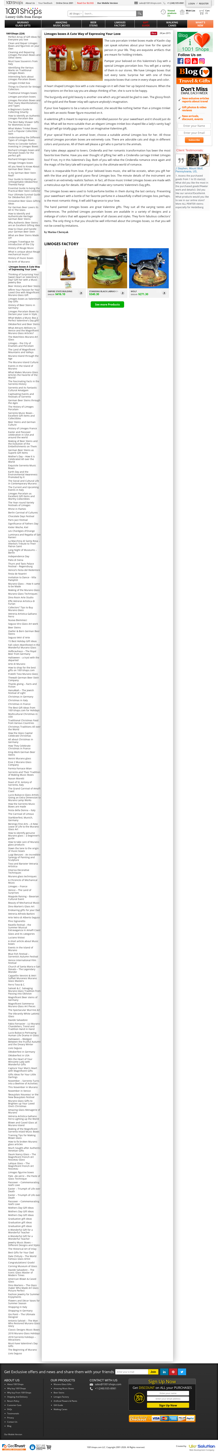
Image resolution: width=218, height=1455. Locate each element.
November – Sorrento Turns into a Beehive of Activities (23, 1082)
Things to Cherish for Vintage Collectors (24, 88)
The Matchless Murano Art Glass (23, 338)
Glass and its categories (21, 933)
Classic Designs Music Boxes (24, 1329)
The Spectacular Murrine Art (24, 1010)
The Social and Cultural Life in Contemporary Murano (23, 482)
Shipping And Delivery (17, 1396)
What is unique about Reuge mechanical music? (24, 253)
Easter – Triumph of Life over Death (24, 1190)
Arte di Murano (16, 663)
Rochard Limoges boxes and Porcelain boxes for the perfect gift (24, 152)
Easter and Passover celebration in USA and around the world (21, 434)
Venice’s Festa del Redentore (24, 570)
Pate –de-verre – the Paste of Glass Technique (24, 1177)
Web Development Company (201, 1450)
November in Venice (19, 1090)
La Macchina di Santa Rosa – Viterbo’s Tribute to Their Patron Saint (24, 543)
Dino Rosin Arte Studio (20, 597)
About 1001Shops (15, 1384)
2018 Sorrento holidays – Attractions (22, 1338)
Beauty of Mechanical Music (24, 902)
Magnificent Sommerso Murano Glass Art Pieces (21, 1005)
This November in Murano (23, 1087)
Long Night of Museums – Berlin (22, 551)
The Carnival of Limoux (21, 813)
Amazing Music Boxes (61, 24)
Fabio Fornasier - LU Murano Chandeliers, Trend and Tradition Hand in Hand (24, 1026)
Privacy (10, 1417)
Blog (9, 1426)
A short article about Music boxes (23, 942)
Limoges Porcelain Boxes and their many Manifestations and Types (24, 103)
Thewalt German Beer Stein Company (23, 679)
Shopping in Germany (20, 1310)
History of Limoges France (22, 428)
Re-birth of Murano (19, 261)
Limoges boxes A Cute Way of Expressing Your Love (24, 268)
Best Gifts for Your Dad (21, 1252)
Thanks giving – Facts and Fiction (22, 685)
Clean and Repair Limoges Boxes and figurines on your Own (23, 46)
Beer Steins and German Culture (22, 423)
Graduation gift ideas (20, 1218)
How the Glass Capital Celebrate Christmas (20, 734)
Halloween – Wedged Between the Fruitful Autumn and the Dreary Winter (24, 1041)
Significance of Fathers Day (23, 523)
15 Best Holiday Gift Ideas (22, 641)
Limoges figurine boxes (21, 1172)
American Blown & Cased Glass (22, 1280)
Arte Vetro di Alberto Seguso (24, 917)
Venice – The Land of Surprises (19, 891)
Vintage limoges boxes (20, 162)
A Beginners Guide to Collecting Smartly (20, 111)
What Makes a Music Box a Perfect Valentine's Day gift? (23, 319)
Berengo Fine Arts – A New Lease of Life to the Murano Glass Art (23, 826)
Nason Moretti (16, 778)
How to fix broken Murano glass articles (22, 1143)
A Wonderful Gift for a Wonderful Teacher (20, 1231)
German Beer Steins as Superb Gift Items (21, 451)
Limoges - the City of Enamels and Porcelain (21, 344)
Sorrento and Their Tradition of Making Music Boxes (24, 773)
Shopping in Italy (17, 1307)
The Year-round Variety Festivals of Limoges (21, 504)
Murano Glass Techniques (22, 593)
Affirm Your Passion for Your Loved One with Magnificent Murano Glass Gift (24, 292)
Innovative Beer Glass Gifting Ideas (24, 202)
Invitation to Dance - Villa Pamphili (22, 579)
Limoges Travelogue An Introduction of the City (21, 243)
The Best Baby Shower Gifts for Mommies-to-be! (23, 123)
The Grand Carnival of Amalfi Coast (24, 790)
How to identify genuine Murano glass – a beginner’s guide (24, 835)
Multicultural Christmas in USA (23, 715)
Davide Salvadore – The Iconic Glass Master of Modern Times (21, 1272)
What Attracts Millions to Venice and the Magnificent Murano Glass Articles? (23, 330)
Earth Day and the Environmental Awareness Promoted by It (22, 474)
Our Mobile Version (13, 1434)
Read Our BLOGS (85, 3)
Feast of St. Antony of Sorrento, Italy (20, 783)
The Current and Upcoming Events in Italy (23, 488)
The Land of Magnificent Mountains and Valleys (21, 351)
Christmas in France (19, 704)
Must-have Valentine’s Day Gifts (23, 1345)
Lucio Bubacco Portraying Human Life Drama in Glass (23, 1034)
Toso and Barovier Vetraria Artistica (23, 865)
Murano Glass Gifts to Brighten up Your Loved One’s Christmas (21, 1103)
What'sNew (200, 24)
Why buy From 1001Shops (19, 1392)
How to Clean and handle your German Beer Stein (22, 230)
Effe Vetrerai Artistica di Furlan (21, 602)
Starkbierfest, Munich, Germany (20, 819)
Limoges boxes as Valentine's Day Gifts (24, 300)
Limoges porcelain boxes (22, 96)
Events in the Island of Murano (20, 367)
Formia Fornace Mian (20, 768)
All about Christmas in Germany (20, 741)
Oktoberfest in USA (18, 1055)
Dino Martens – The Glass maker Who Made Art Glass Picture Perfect (23, 1288)
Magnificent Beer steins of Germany (22, 999)
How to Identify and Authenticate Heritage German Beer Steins (20, 216)
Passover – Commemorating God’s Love (23, 1184)
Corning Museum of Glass (22, 1266)
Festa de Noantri (17, 573)
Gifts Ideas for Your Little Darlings (22, 1076)
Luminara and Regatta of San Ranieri (24, 536)
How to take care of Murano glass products (23, 843)
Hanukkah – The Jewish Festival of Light (21, 692)
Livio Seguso (15, 1048)
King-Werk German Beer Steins (21, 753)
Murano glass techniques (22, 876)
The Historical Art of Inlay (22, 1248)
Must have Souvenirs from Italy (23, 62)
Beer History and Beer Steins (24, 286)
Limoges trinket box (19, 83)
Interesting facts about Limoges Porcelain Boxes (22, 78)
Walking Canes (172, 24)
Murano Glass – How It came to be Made (24, 585)
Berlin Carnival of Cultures (23, 512)
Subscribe (194, 140)
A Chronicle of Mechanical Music (22, 881)
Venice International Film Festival (22, 961)
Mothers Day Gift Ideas (21, 1207)
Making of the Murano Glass (24, 590)
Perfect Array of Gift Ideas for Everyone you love (24, 38)
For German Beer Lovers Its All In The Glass (23, 208)
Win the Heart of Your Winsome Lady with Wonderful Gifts (20, 1061)
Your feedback (45, 3)
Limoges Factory (120, 24)
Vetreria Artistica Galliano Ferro (22, 615)
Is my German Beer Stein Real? (22, 174)
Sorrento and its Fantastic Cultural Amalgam (22, 389)
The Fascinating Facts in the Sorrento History (23, 383)
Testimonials (13, 1413)
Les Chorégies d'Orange (21, 530)
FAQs (9, 1409)
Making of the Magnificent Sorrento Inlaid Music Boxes (23, 1130)
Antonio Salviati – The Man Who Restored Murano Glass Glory (24, 1323)
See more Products (107, 304)
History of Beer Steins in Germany (21, 306)
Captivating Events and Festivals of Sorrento (21, 395)
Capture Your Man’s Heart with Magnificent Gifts (22, 1069)
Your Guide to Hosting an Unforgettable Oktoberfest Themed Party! (23, 182)
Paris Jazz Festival (18, 519)
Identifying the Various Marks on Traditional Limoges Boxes (21, 70)
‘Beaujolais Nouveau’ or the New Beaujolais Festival (23, 1096)
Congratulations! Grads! (21, 1262)
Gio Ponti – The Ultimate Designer (21, 1316)
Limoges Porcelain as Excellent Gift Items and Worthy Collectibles (21, 496)
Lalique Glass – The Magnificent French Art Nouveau (21, 1166)
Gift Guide (146, 24)
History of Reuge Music (21, 248)
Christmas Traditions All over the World (24, 728)
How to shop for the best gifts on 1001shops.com (22, 669)
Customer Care (14, 1405)
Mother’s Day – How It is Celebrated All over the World (21, 459)
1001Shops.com (14, 2)
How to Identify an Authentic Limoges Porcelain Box (24, 117)
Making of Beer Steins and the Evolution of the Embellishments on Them (23, 443)
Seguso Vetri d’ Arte (19, 637)
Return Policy (13, 1401)
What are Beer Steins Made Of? (23, 237)
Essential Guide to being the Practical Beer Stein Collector (24, 189)
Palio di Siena (15, 560)
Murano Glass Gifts (22, 24)
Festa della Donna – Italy (21, 810)
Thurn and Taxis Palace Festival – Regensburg (21, 565)
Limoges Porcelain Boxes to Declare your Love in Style (23, 313)
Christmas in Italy (18, 700)
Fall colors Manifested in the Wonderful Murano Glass (24, 646)
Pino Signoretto (16, 921)
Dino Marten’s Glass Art (21, 906)
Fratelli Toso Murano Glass (23, 673)
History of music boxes (20, 258)
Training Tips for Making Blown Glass (22, 1136)
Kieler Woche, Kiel (18, 527)
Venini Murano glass (19, 758)
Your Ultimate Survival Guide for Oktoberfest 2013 (24, 196)
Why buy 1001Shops (16, 1388)
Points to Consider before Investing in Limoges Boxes (23, 145)
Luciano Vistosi (16, 937)
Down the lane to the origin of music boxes (23, 850)
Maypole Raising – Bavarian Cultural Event (23, 898)
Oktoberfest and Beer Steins (24, 324)
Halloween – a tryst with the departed (23, 659)
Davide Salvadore (18, 1020)
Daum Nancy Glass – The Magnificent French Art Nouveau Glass (22, 1157)
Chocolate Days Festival (21, 516)
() (204, 12)
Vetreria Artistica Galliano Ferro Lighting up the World (23, 1117)
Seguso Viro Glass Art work (23, 623)
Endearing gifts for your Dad (24, 910)
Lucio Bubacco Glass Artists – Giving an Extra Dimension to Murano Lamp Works (24, 797)
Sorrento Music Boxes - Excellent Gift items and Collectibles (21, 415)
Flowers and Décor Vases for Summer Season (24, 1302)
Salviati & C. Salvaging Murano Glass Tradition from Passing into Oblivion (24, 991)
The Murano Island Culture (23, 362)
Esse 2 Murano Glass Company (19, 763)
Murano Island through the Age (23, 357)
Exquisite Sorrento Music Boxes (22, 467)
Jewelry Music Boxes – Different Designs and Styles (24, 1244)
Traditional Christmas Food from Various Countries (23, 722)
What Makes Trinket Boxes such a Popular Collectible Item (23, 131)
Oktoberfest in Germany (21, 1051)
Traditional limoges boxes (22, 93)
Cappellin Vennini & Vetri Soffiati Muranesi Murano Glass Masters (22, 978)
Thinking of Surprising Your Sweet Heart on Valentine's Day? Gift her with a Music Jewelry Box (23, 278)
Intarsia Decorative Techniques (18, 871)
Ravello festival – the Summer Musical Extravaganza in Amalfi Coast (24, 927)
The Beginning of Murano (22, 1349)
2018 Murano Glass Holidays (24, 1333)
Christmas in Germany (20, 696)
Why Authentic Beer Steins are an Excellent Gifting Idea (24, 224)
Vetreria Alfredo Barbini (21, 913)
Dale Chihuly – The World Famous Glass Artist (22, 1257)
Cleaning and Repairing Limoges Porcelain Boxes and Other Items (24, 55)
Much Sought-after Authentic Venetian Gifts (24, 1149)
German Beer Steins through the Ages (24, 402)
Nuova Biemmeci (17, 620)
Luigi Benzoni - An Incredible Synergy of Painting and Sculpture (24, 857)
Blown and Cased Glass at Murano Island (22, 1124)
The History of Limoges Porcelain (21, 408)
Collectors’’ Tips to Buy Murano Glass (20, 609)
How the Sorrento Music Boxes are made (21, 805)
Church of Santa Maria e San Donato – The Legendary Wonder (24, 969)
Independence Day (18, 556)
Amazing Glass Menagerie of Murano (24, 1111)
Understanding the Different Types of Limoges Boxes (24, 139)
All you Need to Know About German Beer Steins (23, 168)
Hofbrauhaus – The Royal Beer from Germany (22, 652)
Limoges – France (17, 886)
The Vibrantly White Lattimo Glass (23, 1015)
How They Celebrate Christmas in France (19, 747)
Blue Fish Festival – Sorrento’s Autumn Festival (23, 955)
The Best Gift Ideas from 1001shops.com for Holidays (24, 709)
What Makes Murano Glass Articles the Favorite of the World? (23, 375)
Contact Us (12, 1421)
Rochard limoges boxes (21, 159)
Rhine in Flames (17, 508)
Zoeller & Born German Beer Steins (24, 632)
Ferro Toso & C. (16, 984)
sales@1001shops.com (147, 3)
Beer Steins (93, 24)
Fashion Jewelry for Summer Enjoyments (24, 1295)
